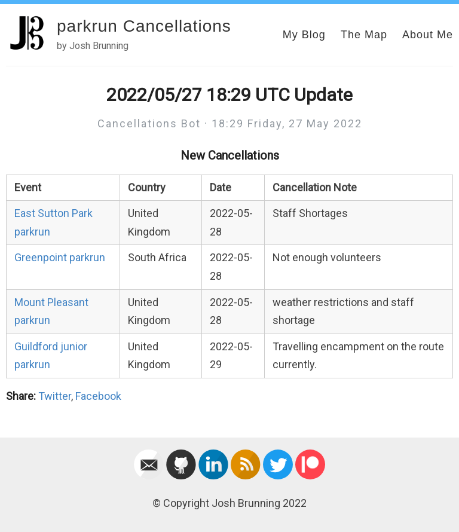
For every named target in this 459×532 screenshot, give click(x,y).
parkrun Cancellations (144, 26)
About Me (427, 35)
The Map (364, 35)
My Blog (304, 35)
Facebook (98, 396)
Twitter (54, 396)
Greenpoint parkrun (59, 257)
